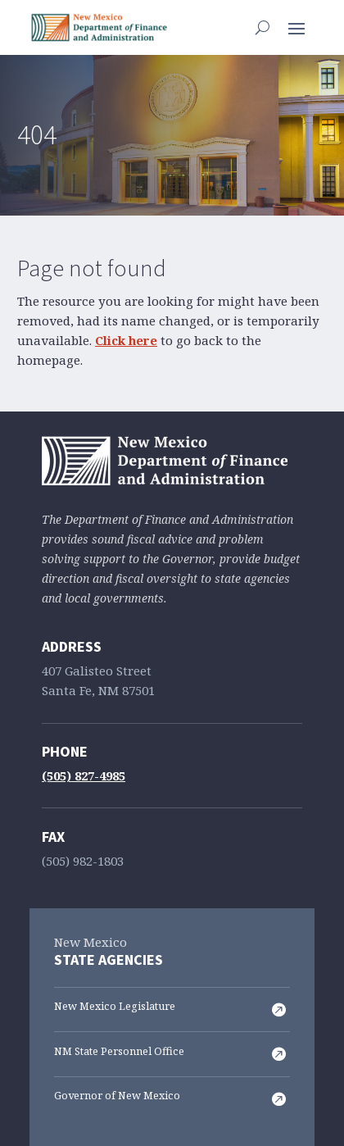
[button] (296, 27)
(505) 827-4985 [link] (83, 776)
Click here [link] (126, 341)
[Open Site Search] (262, 27)
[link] (99, 27)
